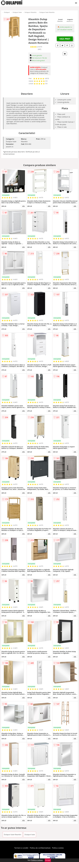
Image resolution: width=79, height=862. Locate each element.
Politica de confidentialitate (40, 848)
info (23, 206)
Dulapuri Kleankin (31, 12)
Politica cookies (58, 848)
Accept (47, 860)
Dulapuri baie (17, 12)
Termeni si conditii (21, 848)
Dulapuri (7, 12)
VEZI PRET (64, 38)
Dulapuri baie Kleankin (47, 12)
